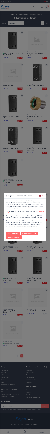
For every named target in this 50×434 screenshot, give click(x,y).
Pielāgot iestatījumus (29, 233)
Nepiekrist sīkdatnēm (14, 237)
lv (41, 196)
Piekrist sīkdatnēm (13, 233)
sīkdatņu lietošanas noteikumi (31, 208)
